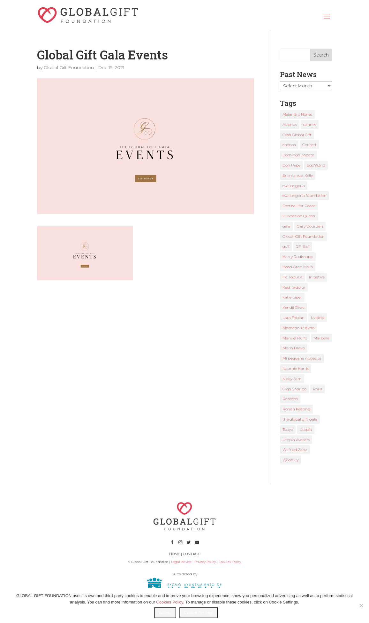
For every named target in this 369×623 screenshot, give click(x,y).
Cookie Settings (199, 612)
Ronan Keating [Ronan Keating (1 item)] (296, 409)
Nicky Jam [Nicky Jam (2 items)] (292, 378)
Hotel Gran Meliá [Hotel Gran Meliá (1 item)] (297, 266)
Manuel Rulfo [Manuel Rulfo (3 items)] (294, 338)
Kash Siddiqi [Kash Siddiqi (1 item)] (293, 287)
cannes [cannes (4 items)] (309, 124)
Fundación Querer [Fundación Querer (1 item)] (299, 216)
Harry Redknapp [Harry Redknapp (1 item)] (297, 256)
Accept (165, 612)
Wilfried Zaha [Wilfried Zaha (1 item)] (294, 449)
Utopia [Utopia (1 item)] (305, 429)
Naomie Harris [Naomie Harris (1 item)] (295, 368)
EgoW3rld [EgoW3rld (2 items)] (316, 165)
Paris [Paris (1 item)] (317, 388)
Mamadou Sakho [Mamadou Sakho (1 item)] (298, 327)
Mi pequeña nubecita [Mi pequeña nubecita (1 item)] (301, 358)
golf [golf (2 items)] (286, 246)
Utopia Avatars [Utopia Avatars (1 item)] (296, 439)
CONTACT (191, 554)
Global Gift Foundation (69, 67)
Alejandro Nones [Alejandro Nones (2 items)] (297, 114)
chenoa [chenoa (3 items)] (289, 144)
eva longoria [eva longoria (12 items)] (293, 185)
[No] (361, 605)
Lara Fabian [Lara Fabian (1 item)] (293, 317)
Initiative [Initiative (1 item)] (317, 277)
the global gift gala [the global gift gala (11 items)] (299, 419)
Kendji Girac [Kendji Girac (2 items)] (293, 307)
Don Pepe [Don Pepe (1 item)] (291, 165)
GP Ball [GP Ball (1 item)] (303, 246)
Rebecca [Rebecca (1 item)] (290, 398)
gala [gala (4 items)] (286, 226)
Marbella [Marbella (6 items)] (321, 338)
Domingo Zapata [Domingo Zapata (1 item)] (298, 154)
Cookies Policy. (170, 602)
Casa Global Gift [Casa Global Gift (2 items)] (297, 134)
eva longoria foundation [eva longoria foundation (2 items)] (304, 195)
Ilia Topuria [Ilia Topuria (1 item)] (292, 277)
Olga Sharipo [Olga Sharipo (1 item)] (294, 388)
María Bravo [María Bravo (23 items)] (293, 348)
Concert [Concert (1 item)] (309, 144)
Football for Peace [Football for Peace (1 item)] (298, 205)
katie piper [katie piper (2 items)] (292, 297)
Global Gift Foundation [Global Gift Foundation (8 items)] (303, 236)
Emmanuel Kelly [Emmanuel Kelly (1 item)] (297, 175)
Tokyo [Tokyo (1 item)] (287, 429)
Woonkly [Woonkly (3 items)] (290, 459)
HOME (174, 554)
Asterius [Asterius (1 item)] (289, 124)
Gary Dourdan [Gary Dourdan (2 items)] (310, 226)
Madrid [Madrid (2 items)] (317, 317)
